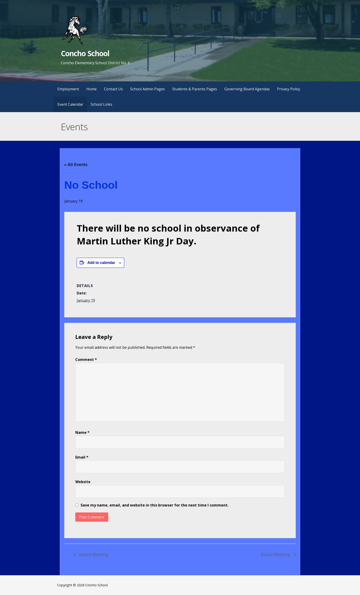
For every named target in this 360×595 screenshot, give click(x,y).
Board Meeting (93, 554)
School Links (101, 104)
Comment (86, 359)
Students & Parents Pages (194, 88)
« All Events (75, 164)
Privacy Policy (288, 88)
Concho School (85, 53)
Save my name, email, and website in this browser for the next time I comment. (154, 505)
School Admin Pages (147, 88)
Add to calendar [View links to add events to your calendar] (101, 263)
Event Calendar (70, 104)
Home (91, 88)
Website (82, 481)
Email (81, 457)
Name (82, 432)
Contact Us (113, 88)
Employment (68, 88)
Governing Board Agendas (247, 88)
